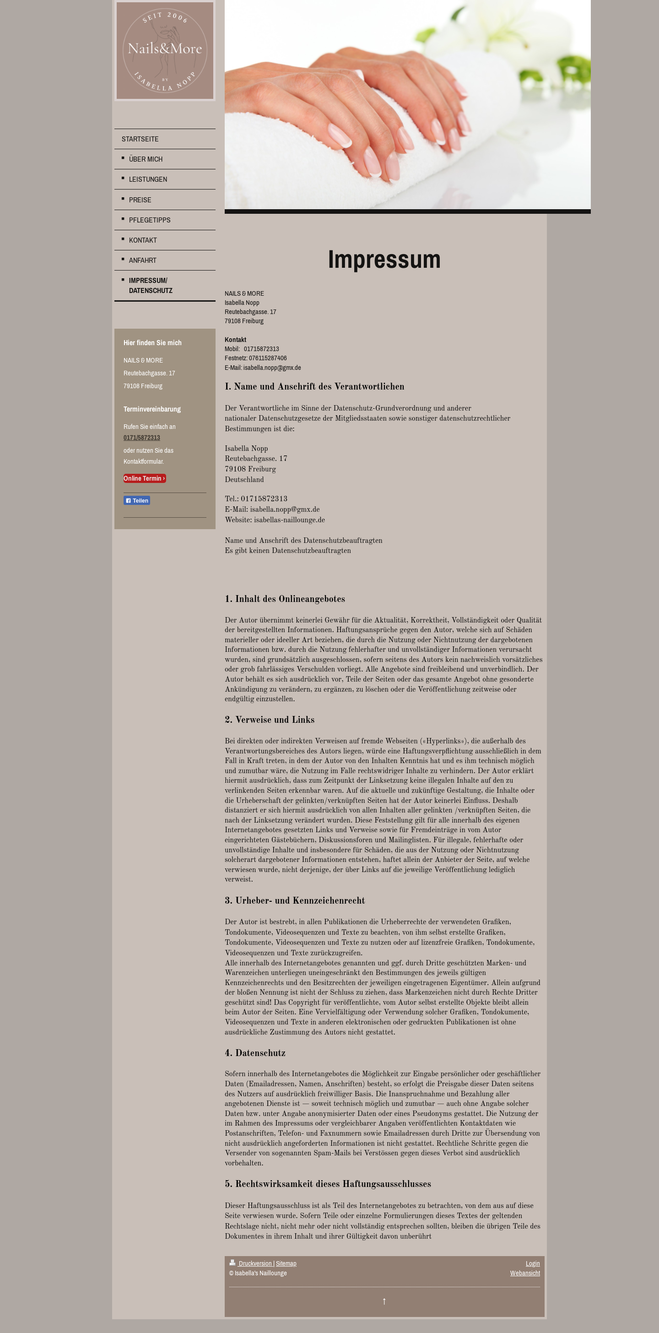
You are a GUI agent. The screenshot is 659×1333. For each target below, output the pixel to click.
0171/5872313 (142, 437)
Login (533, 1263)
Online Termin (143, 478)
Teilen (136, 501)
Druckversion (251, 1263)
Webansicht (525, 1273)
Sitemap (286, 1263)
